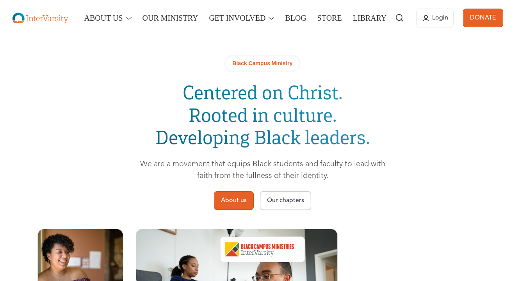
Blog (295, 18)
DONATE (483, 18)
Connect (365, 249)
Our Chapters (319, 249)
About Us (103, 18)
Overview (230, 249)
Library (370, 18)
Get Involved (237, 18)
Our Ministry (170, 18)
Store (329, 18)
